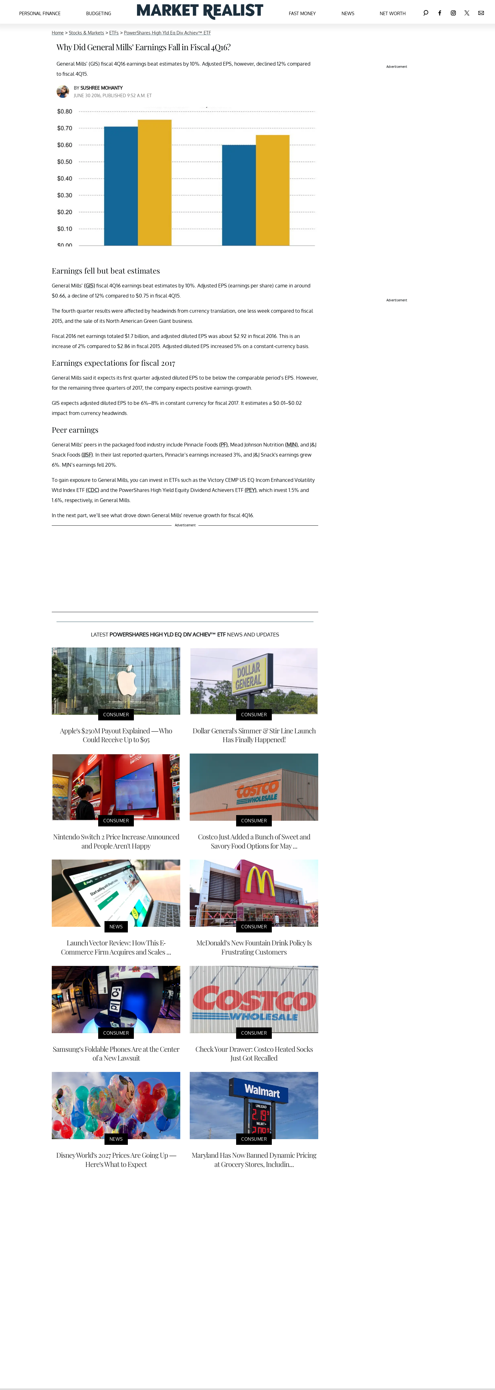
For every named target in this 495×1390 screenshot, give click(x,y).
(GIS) (89, 285)
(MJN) (291, 444)
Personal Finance (40, 13)
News (348, 13)
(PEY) (250, 490)
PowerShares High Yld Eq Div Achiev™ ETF (167, 32)
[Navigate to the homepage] (200, 12)
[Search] (426, 12)
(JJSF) (87, 455)
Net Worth (393, 13)
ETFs (114, 32)
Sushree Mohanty (101, 88)
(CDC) (92, 490)
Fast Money (302, 13)
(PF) (223, 444)
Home (58, 32)
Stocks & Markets (86, 32)
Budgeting (98, 13)
